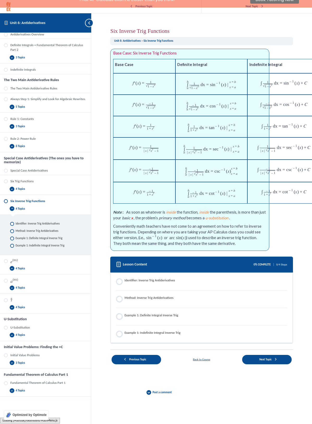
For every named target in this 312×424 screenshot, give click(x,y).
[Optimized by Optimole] (26, 415)
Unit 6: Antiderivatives (27, 22)
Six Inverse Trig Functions (158, 31)
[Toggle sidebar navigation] (86, 23)
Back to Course (201, 350)
